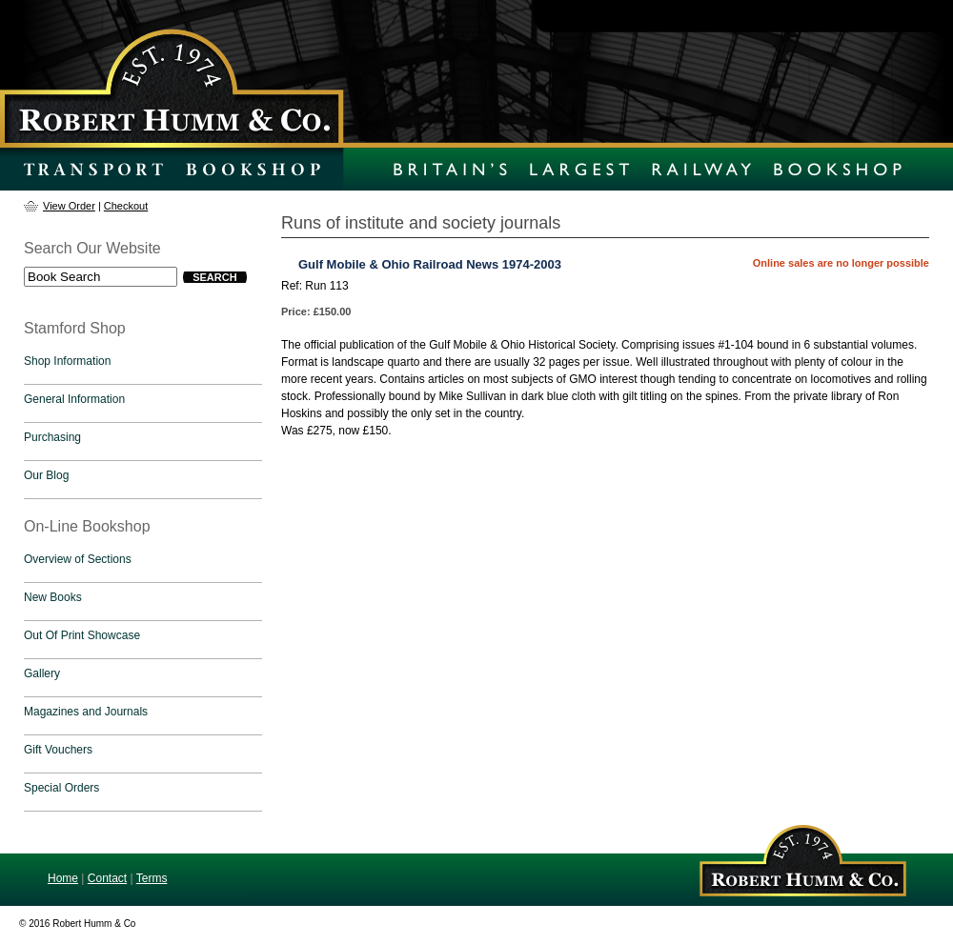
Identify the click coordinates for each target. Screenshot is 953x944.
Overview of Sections (78, 559)
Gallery (42, 673)
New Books (53, 597)
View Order (69, 205)
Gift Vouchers (58, 749)
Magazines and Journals (86, 711)
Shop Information (67, 361)
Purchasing (52, 437)
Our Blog (46, 475)
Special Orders (61, 787)
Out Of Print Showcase (82, 635)
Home (63, 878)
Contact (107, 878)
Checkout (126, 205)
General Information (74, 399)
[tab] (143, 366)
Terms (152, 878)
